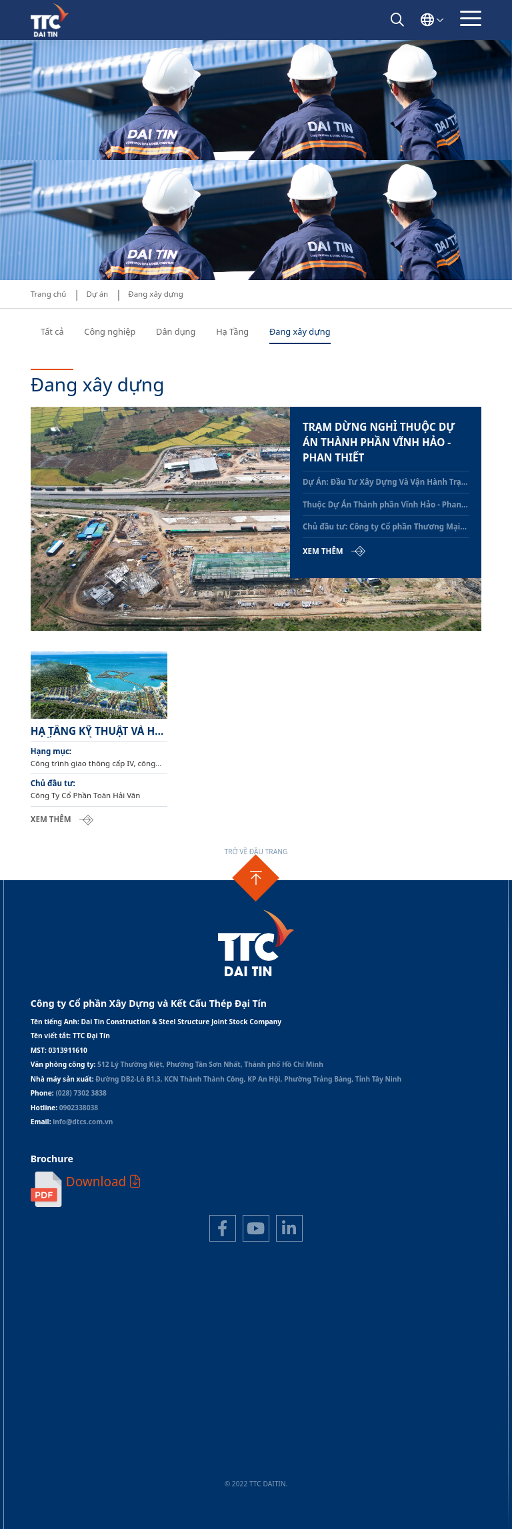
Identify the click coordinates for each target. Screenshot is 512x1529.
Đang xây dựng (300, 331)
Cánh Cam (285, 1493)
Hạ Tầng (232, 331)
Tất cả (52, 331)
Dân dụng (175, 331)
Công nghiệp (109, 331)
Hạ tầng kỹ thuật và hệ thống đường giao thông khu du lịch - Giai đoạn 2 (96, 731)
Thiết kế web (231, 1493)
